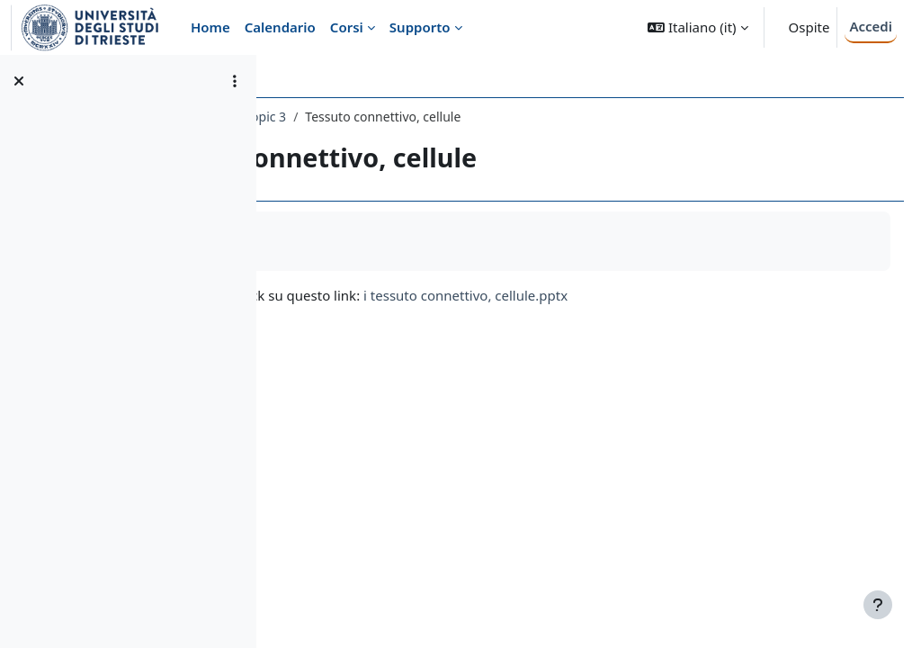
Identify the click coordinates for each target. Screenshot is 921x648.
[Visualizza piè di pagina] (877, 604)
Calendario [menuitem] (280, 27)
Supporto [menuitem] (420, 27)
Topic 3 (476, 116)
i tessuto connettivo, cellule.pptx (677, 295)
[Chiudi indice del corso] (18, 81)
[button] (697, 27)
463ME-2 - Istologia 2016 (364, 116)
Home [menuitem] (210, 27)
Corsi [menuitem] (346, 27)
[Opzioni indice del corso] (234, 81)
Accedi (870, 26)
